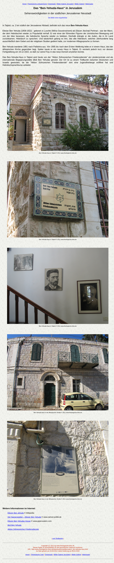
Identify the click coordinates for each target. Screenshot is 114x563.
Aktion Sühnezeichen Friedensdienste (23, 529)
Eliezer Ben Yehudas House (19, 521)
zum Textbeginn (57, 538)
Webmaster (89, 4)
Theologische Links (37, 555)
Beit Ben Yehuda (14, 525)
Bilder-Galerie (79, 4)
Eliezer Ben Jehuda (16, 513)
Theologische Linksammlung (37, 4)
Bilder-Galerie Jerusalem (65, 4)
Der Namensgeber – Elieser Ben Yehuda (24, 517)
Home (24, 4)
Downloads (52, 4)
